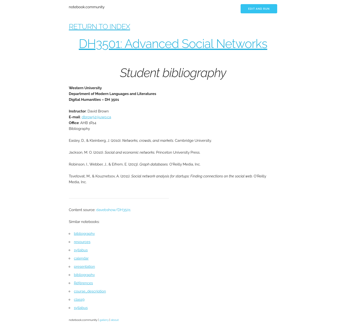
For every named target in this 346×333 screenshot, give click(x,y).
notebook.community (87, 7)
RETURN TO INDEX (99, 26)
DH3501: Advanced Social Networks (173, 44)
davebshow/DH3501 (113, 210)
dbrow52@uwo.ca (96, 117)
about (114, 320)
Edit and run (259, 8)
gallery (104, 320)
